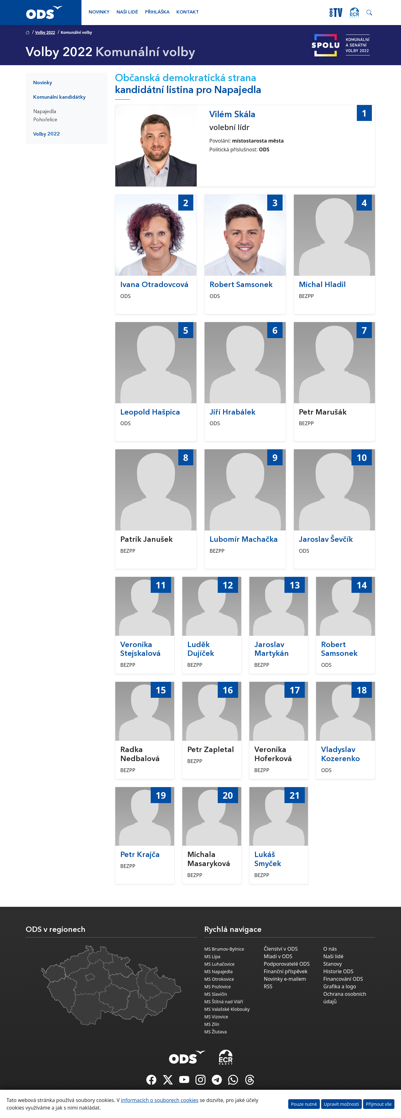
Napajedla (44, 111)
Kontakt (187, 12)
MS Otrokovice (219, 979)
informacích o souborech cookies (159, 1100)
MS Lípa (212, 956)
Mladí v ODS (278, 956)
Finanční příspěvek (286, 971)
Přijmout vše (379, 1104)
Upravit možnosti (341, 1104)
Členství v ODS (281, 948)
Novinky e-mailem (285, 978)
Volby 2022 (45, 32)
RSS (268, 986)
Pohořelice (45, 120)
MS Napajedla (218, 971)
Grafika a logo (339, 986)
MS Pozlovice (217, 987)
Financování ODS (343, 978)
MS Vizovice (216, 1017)
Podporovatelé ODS (287, 963)
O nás (330, 948)
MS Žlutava (215, 1032)
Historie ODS (338, 971)
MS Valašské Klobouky (227, 1009)
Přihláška (157, 12)
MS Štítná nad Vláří (223, 1002)
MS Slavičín (215, 994)
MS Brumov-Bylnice (224, 949)
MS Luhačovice (219, 964)
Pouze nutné (304, 1104)
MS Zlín (211, 1024)
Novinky (99, 12)
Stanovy (332, 963)
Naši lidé (127, 12)
